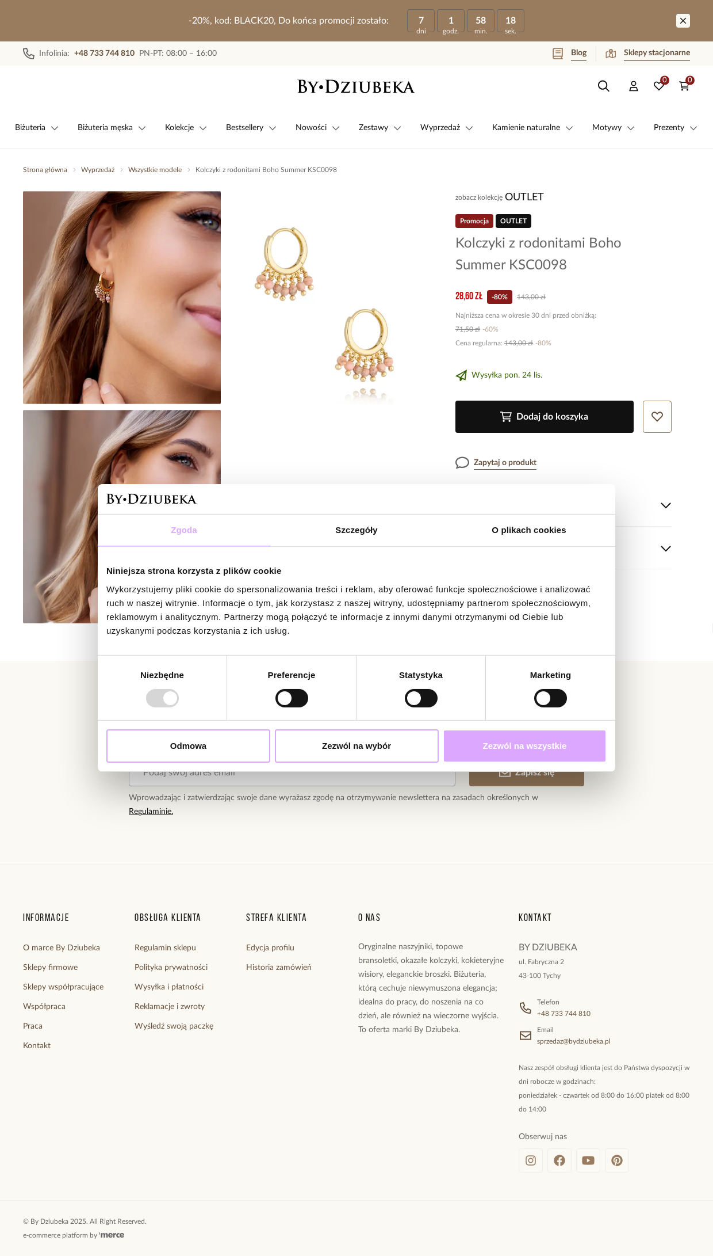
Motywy (613, 127)
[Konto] (633, 86)
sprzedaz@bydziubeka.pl (574, 1041)
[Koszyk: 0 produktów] (684, 86)
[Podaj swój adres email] (292, 772)
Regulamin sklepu (165, 948)
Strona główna (45, 169)
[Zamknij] (683, 21)
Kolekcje (186, 127)
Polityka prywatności (171, 968)
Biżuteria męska (112, 127)
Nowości (318, 127)
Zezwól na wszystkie (525, 746)
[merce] (111, 1235)
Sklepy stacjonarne (647, 53)
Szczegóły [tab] (356, 530)
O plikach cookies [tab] (529, 530)
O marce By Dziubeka (61, 948)
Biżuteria (37, 127)
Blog (569, 53)
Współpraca (44, 1007)
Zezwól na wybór (356, 746)
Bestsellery (251, 127)
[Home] (356, 86)
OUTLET (524, 197)
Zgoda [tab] (184, 530)
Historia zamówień (279, 968)
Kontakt (37, 1046)
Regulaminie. (151, 812)
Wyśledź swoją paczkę (174, 1026)
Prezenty (676, 127)
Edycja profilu (270, 948)
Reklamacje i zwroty (170, 1007)
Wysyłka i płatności (169, 987)
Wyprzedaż (447, 127)
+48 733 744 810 (564, 1013)
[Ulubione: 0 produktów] (659, 86)
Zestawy (380, 127)
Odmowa (188, 746)
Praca (33, 1026)
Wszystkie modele (155, 169)
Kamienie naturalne (533, 127)
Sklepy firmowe (50, 968)
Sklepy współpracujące (63, 987)
